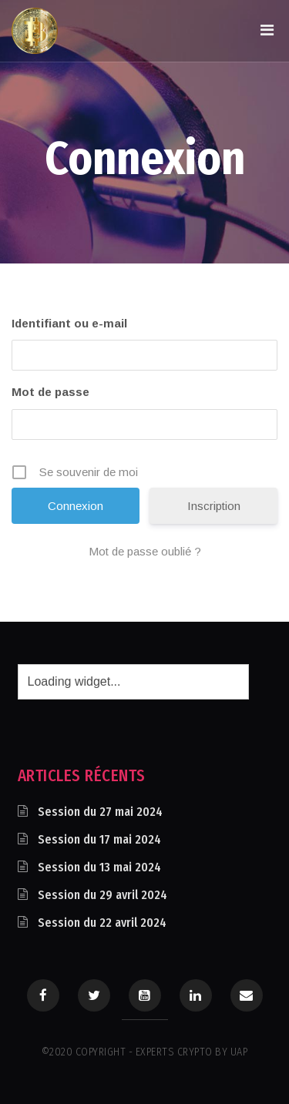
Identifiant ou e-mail (69, 323)
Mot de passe (50, 391)
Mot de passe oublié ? (145, 551)
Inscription (213, 505)
